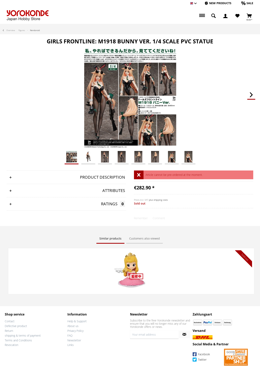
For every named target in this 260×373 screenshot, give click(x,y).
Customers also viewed (144, 238)
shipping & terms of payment (23, 335)
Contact (10, 321)
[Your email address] (154, 334)
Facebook (201, 354)
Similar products (110, 238)
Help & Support (77, 321)
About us (73, 325)
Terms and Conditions (18, 340)
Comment (159, 218)
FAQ (70, 335)
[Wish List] (237, 16)
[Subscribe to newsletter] (184, 334)
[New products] (218, 3)
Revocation (11, 344)
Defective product (16, 325)
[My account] (225, 16)
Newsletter (74, 340)
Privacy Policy (75, 330)
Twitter (200, 359)
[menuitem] (218, 3)
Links (70, 344)
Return (9, 330)
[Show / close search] (213, 16)
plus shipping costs (158, 199)
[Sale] (247, 3)
